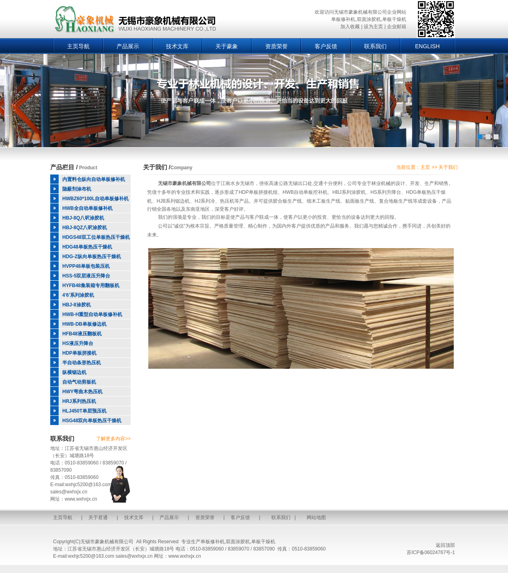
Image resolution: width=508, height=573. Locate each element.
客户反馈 (326, 46)
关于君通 (98, 517)
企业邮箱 (396, 26)
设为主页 (373, 26)
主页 (425, 167)
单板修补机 (213, 541)
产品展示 (128, 46)
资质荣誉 (276, 46)
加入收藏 (350, 26)
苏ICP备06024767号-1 (431, 552)
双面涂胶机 (238, 541)
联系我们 (375, 46)
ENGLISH (427, 46)
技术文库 (177, 46)
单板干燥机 (263, 541)
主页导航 (78, 46)
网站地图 (316, 517)
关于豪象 (226, 46)
